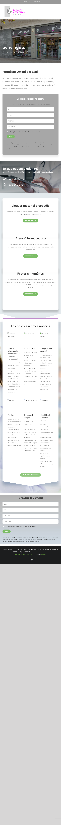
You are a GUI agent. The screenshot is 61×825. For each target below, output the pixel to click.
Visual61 (43, 554)
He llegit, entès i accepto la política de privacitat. (21, 526)
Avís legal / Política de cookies (24, 554)
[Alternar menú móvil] (57, 8)
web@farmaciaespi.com (41, 552)
